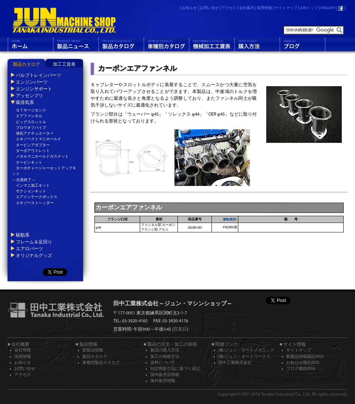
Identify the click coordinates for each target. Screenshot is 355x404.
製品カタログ (121, 44)
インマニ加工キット (33, 186)
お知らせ (189, 8)
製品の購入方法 (164, 350)
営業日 (180, 329)
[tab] (26, 63)
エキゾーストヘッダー (35, 203)
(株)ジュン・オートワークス (244, 357)
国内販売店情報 (164, 375)
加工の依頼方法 (164, 357)
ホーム (30, 44)
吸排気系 (25, 102)
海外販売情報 (162, 381)
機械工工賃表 (211, 44)
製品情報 (75, 44)
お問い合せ (209, 8)
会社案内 (246, 8)
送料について (162, 363)
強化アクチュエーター (35, 134)
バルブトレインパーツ (38, 75)
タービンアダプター (33, 145)
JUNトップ (309, 8)
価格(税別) (229, 219)
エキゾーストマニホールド (38, 139)
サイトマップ (286, 8)
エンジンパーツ (32, 82)
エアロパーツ (29, 248)
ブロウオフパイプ (31, 128)
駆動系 (22, 235)
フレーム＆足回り (34, 242)
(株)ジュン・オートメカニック (246, 350)
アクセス (228, 8)
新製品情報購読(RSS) (305, 357)
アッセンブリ (29, 95)
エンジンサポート (34, 88)
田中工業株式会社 (235, 363)
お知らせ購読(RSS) (303, 363)
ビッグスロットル (31, 122)
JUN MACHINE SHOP (64, 21)
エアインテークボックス (36, 197)
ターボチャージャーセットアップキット (44, 171)
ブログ (302, 44)
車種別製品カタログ (101, 363)
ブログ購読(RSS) (300, 369)
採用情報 (264, 8)
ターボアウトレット (33, 151)
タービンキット (29, 163)
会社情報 (22, 350)
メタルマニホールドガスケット (42, 157)
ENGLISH (328, 8)
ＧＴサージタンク (31, 110)
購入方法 (256, 44)
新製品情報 (92, 350)
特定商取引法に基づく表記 (175, 369)
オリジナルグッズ (34, 255)
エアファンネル (29, 116)
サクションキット (31, 191)
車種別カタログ (166, 44)
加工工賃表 (64, 64)
